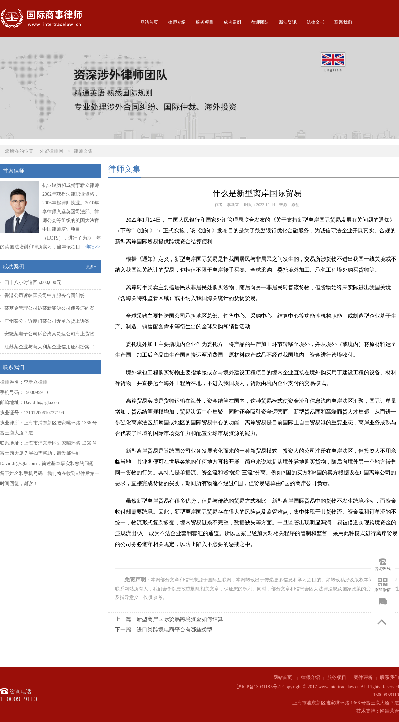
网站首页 (149, 22)
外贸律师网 (51, 151)
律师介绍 (177, 22)
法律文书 (315, 22)
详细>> (92, 246)
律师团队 (260, 22)
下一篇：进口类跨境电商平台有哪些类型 (163, 629)
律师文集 (83, 151)
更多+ (91, 266)
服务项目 (204, 22)
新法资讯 (288, 22)
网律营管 (389, 711)
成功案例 (232, 22)
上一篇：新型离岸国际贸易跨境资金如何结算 (169, 619)
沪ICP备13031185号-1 (259, 686)
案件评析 (363, 677)
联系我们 (343, 22)
